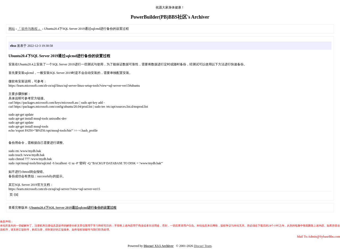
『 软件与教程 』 (29, 29)
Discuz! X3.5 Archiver (159, 246)
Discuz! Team (203, 246)
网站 (11, 29)
